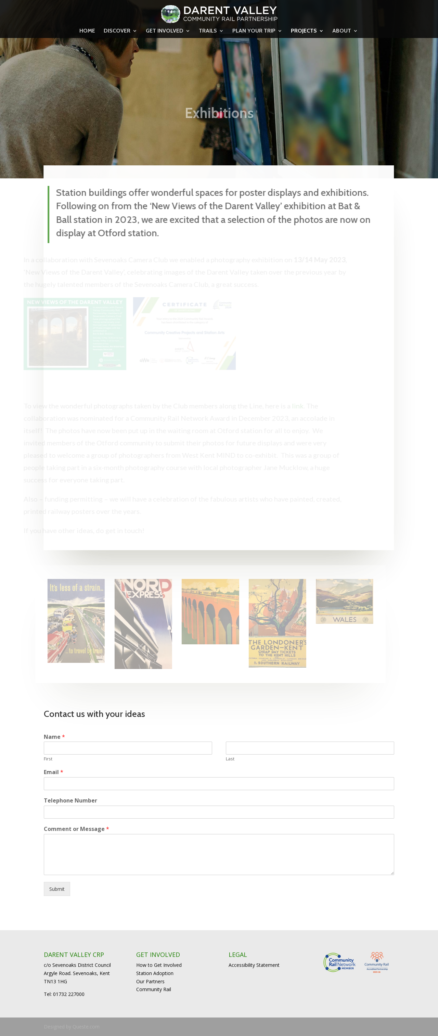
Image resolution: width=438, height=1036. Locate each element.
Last (230, 759)
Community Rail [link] (153, 989)
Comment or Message (76, 829)
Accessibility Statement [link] (254, 965)
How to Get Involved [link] (159, 965)
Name (54, 737)
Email (53, 772)
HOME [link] (87, 31)
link (291, 406)
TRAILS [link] (208, 31)
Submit (57, 889)
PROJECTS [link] (304, 31)
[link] (219, 13)
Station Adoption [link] (154, 973)
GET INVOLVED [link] (164, 31)
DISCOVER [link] (117, 31)
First (48, 759)
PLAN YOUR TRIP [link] (253, 31)
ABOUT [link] (341, 31)
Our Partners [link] (150, 981)
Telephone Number (70, 800)
